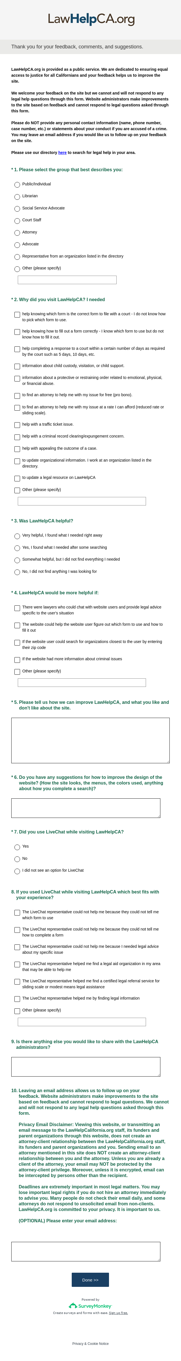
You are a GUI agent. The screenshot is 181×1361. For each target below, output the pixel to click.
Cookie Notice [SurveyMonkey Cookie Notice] (98, 1344)
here (62, 152)
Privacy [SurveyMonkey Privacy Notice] (77, 1344)
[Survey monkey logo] (90, 1305)
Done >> (90, 1280)
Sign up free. (118, 1313)
